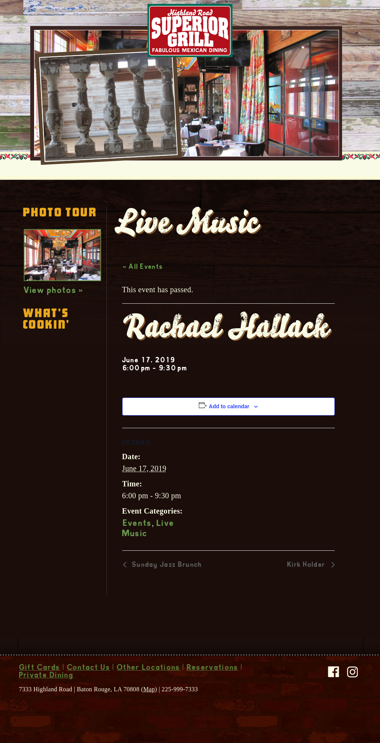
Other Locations (148, 668)
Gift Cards (40, 668)
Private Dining (46, 676)
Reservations (213, 668)
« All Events (143, 267)
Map (149, 689)
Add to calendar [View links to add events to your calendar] (229, 406)
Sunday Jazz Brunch (166, 565)
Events (137, 524)
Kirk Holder (307, 565)
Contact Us (88, 668)
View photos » (54, 291)
